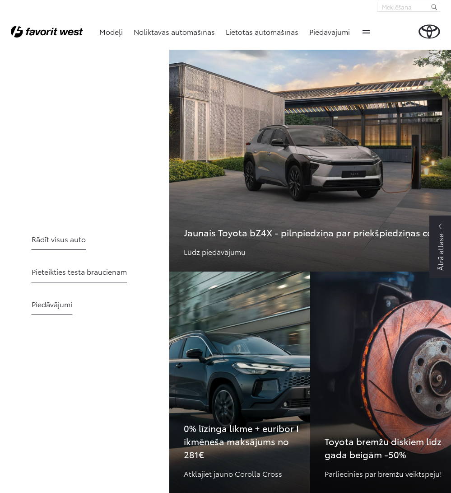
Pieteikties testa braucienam (79, 271)
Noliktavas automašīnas (174, 31)
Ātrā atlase (440, 252)
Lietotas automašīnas (262, 31)
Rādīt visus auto (59, 239)
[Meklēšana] (434, 7)
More (366, 32)
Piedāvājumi (329, 31)
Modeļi (111, 31)
